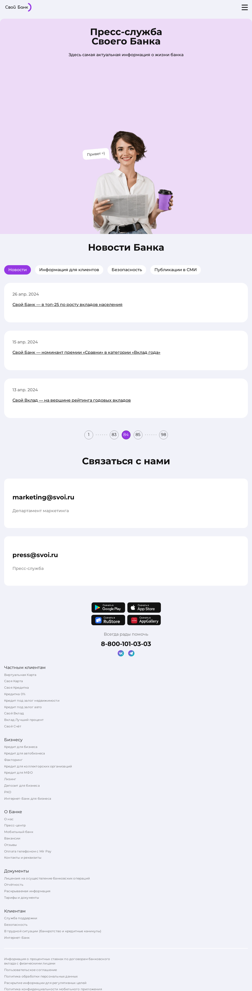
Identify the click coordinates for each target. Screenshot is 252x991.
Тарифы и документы (21, 897)
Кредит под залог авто (23, 707)
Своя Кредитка (16, 687)
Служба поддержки (20, 918)
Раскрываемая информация (27, 891)
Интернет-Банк (17, 938)
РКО (7, 792)
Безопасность (127, 269)
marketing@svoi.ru (43, 497)
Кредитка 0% (14, 694)
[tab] (17, 270)
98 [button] (163, 434)
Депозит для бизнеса (22, 785)
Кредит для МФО (18, 772)
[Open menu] (245, 7)
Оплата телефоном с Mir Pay (27, 851)
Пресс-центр (15, 825)
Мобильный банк (18, 832)
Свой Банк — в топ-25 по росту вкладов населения (67, 304)
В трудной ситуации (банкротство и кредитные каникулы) (52, 931)
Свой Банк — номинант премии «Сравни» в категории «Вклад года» (86, 352)
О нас (8, 819)
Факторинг (13, 760)
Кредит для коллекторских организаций (38, 766)
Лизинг (10, 779)
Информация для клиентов (69, 269)
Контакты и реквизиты (22, 857)
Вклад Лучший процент (24, 720)
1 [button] (89, 434)
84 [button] (126, 434)
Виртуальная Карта (20, 675)
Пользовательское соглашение (30, 970)
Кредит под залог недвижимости (31, 700)
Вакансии (12, 838)
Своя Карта (13, 681)
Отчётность (13, 884)
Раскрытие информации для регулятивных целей (45, 983)
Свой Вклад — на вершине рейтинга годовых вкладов (71, 400)
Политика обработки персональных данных (41, 976)
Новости (17, 269)
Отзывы (10, 845)
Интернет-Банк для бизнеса (27, 798)
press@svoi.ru (35, 555)
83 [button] (114, 434)
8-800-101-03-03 (126, 644)
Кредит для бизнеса (21, 747)
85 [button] (137, 434)
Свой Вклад (14, 713)
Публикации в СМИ (175, 269)
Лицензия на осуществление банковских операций (47, 878)
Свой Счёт (12, 726)
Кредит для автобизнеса (24, 753)
